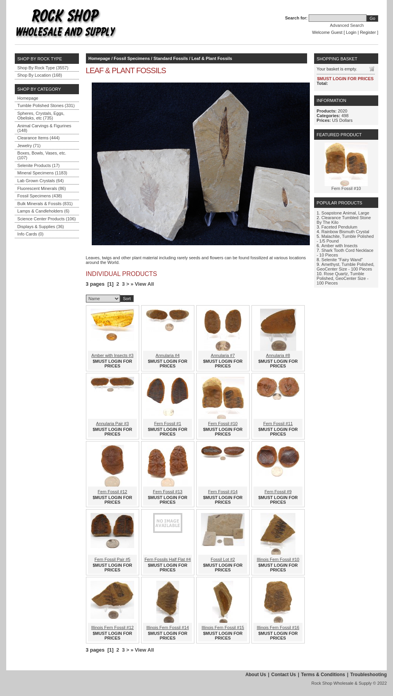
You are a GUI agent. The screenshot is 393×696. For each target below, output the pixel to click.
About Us (255, 674)
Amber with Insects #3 (112, 355)
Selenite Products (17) (38, 165)
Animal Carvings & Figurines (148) (44, 128)
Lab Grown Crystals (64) (40, 180)
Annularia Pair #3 (112, 423)
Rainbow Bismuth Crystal (345, 231)
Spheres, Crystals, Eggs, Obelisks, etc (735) (41, 115)
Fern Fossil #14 (223, 491)
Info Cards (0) (30, 234)
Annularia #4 (167, 355)
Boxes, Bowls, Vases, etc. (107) (41, 155)
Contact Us (283, 674)
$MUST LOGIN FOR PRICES (112, 363)
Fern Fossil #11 (278, 423)
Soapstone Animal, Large (345, 213)
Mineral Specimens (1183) (42, 172)
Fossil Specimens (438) (39, 195)
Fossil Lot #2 (223, 559)
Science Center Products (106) (46, 218)
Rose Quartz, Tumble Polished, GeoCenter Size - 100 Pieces (343, 278)
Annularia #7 (223, 355)
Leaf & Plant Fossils (212, 58)
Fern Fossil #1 (167, 423)
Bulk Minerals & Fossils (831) (45, 203)
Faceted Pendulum (339, 227)
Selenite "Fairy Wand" (342, 259)
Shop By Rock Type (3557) (42, 67)
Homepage (27, 98)
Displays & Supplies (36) (40, 226)
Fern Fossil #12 (112, 491)
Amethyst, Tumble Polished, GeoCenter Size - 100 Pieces (346, 266)
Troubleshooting (368, 674)
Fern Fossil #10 (223, 423)
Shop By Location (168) (39, 75)
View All (144, 284)
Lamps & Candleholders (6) (43, 211)
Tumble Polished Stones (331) (46, 105)
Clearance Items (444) (38, 137)
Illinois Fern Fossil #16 (278, 627)
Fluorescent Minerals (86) (41, 188)
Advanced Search (347, 25)
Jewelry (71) (29, 145)
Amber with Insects (339, 245)
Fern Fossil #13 (167, 491)
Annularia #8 (278, 355)
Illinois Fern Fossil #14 (168, 627)
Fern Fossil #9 (278, 491)
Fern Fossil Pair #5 (112, 559)
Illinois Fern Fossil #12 (112, 627)
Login (351, 32)
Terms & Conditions (323, 674)
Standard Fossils (171, 58)
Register (368, 32)
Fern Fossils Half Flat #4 (168, 559)
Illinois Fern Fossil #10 (278, 559)
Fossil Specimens (132, 58)
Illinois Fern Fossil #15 (223, 627)
